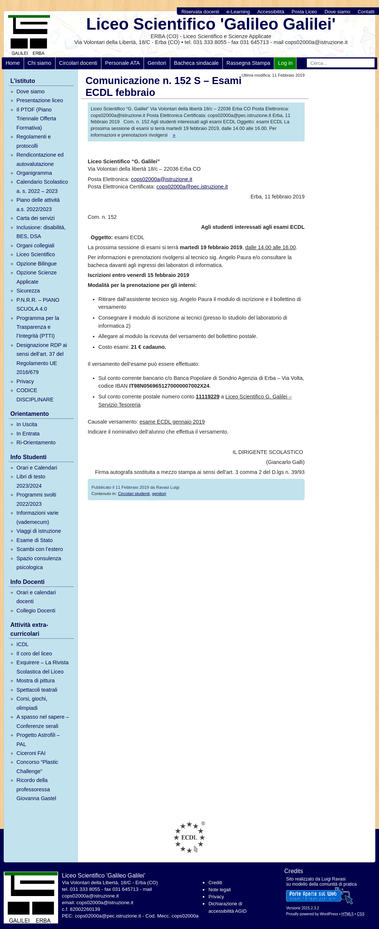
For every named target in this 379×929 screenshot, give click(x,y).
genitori (159, 493)
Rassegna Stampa (248, 63)
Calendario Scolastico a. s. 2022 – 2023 (42, 186)
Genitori (157, 63)
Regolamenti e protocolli (34, 141)
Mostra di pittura (36, 681)
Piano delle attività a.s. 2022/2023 (38, 204)
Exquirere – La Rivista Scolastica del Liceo (43, 666)
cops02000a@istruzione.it (161, 179)
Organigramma (34, 173)
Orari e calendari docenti (36, 596)
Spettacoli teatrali (37, 690)
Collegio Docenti (36, 611)
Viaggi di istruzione (39, 531)
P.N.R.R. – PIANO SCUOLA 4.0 (38, 304)
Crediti (215, 882)
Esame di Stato (35, 540)
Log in (285, 63)
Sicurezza (28, 291)
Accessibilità (270, 11)
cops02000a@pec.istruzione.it (192, 187)
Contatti (366, 11)
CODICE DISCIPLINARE (35, 394)
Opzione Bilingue (37, 264)
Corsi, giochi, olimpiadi (32, 703)
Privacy (25, 381)
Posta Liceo (304, 11)
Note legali (219, 889)
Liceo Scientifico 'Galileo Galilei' (211, 24)
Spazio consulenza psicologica (39, 562)
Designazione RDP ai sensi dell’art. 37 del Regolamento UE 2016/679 (42, 358)
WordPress (329, 914)
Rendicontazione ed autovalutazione (40, 159)
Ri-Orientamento (36, 442)
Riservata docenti (200, 11)
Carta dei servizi (36, 218)
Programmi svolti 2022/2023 (36, 499)
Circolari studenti (134, 493)
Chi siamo (39, 63)
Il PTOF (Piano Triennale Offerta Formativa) (36, 119)
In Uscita (27, 424)
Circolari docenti (78, 63)
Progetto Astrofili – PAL (38, 739)
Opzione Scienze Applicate (37, 277)
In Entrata (28, 434)
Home (13, 63)
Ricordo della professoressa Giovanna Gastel (36, 789)
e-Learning (238, 11)
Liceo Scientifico (36, 254)
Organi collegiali (35, 245)
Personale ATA (122, 63)
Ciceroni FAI (31, 753)
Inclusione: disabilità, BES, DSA (41, 231)
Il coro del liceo (34, 653)
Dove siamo (338, 11)
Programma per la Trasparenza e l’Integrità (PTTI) (38, 327)
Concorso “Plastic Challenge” (37, 766)
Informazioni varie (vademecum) (38, 517)
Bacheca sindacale (196, 63)
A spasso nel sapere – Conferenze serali (43, 721)
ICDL (23, 644)
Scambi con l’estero (40, 549)
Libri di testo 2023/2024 (31, 481)
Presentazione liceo (40, 100)
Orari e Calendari (37, 468)
